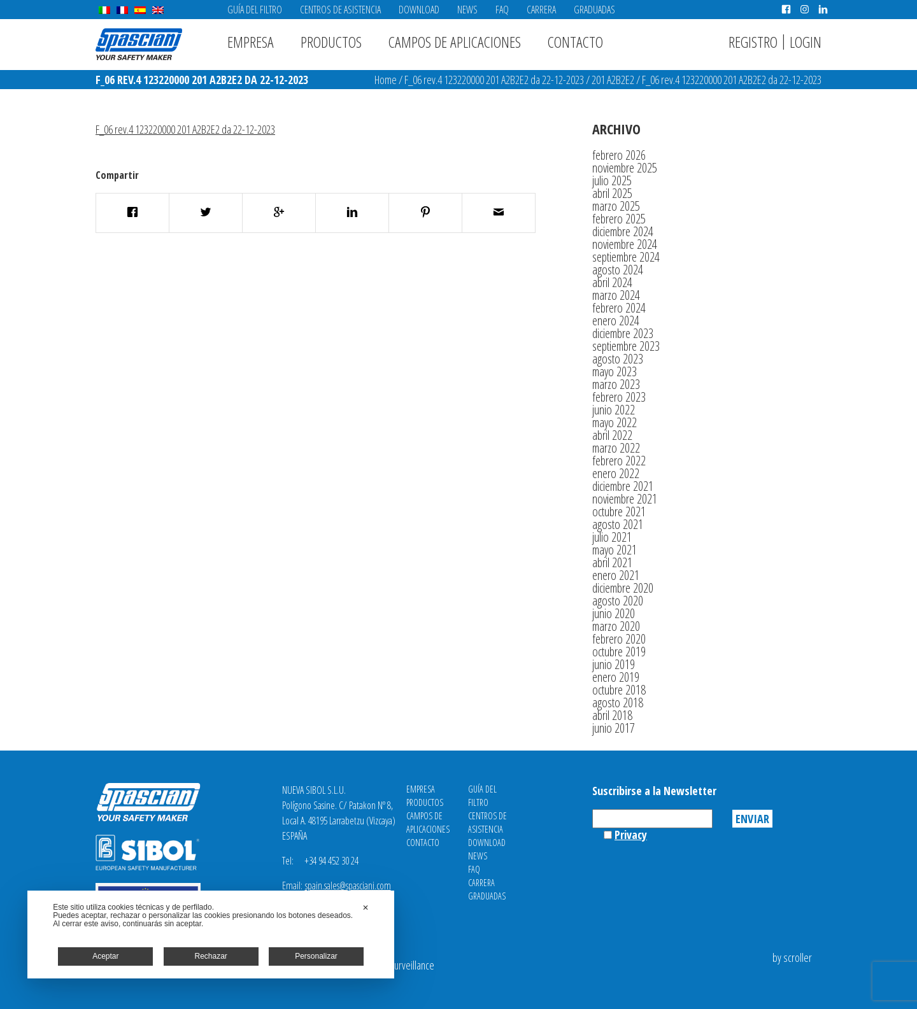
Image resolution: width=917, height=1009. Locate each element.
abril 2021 (612, 562)
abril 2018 (612, 715)
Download (419, 10)
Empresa (250, 41)
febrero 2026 (619, 155)
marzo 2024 (616, 295)
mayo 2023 (614, 371)
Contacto (575, 41)
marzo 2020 (616, 626)
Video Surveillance (400, 965)
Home (385, 79)
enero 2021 (615, 575)
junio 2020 (613, 613)
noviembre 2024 (624, 244)
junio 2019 (613, 664)
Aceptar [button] (105, 956)
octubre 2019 (619, 651)
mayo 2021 (614, 549)
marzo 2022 (616, 447)
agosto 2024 (617, 269)
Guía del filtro (254, 10)
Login (805, 41)
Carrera (541, 10)
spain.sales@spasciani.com (348, 885)
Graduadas (594, 10)
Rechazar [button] (211, 956)
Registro (753, 41)
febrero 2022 (619, 460)
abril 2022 (612, 435)
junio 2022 (613, 409)
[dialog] (210, 934)
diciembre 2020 (622, 587)
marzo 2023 (616, 384)
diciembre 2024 (622, 231)
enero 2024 (615, 320)
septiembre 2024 (626, 256)
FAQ (502, 10)
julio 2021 (612, 537)
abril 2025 (612, 193)
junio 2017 (613, 728)
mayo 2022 (614, 422)
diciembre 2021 (622, 486)
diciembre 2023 (622, 333)
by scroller (792, 957)
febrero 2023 (619, 397)
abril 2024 (612, 282)
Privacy (631, 834)
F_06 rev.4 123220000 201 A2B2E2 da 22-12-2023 (494, 79)
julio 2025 (612, 180)
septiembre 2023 (626, 346)
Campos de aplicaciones (454, 41)
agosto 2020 (617, 600)
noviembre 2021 (624, 498)
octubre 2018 (619, 689)
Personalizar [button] (316, 956)
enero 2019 (615, 677)
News (467, 10)
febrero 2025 (619, 218)
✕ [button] (365, 907)
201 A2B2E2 (613, 79)
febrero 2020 (619, 638)
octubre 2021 (619, 511)
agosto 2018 (617, 702)
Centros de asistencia (340, 10)
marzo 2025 (616, 206)
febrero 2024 (619, 307)
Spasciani (139, 44)
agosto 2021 (617, 524)
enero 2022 (615, 473)
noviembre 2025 (624, 167)
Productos (331, 41)
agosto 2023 (617, 358)
